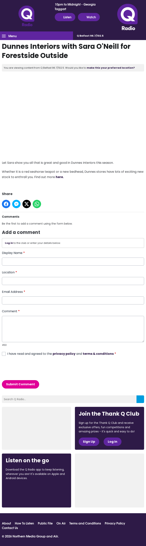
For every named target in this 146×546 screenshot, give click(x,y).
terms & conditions (98, 354)
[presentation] (31, 368)
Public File (45, 523)
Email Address (13, 292)
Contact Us (10, 527)
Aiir (55, 536)
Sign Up (89, 441)
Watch (89, 16)
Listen (65, 16)
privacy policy (64, 354)
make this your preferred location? (111, 68)
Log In (112, 441)
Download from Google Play (20, 498)
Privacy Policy (115, 523)
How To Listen (24, 523)
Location (9, 272)
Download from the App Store (20, 488)
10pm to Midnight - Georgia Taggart (75, 6)
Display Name (13, 253)
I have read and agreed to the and (61, 354)
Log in (9, 243)
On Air (61, 523)
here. (60, 177)
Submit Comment (20, 384)
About (6, 523)
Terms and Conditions (85, 523)
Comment (11, 311)
